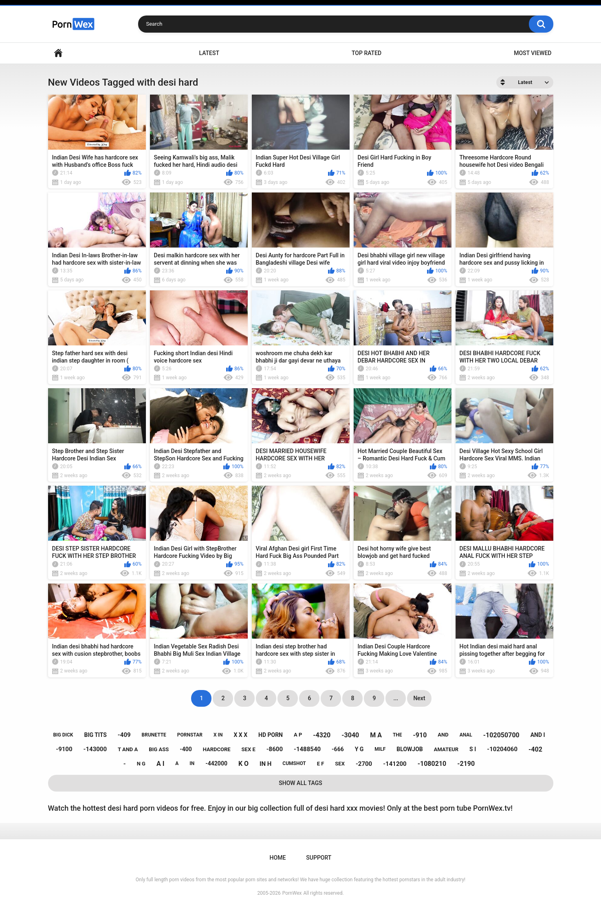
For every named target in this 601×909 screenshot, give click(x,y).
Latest (209, 53)
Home (58, 53)
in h (265, 763)
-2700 (364, 763)
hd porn (270, 735)
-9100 (64, 749)
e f (320, 764)
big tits (95, 735)
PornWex (292, 893)
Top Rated (366, 53)
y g (359, 749)
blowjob (409, 749)
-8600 (274, 749)
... (396, 698)
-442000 (216, 763)
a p (298, 735)
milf (379, 749)
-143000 (95, 749)
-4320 (321, 735)
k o (243, 763)
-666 (338, 749)
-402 (535, 749)
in (191, 763)
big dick (63, 735)
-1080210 (432, 763)
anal (466, 735)
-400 (186, 749)
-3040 (350, 735)
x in (218, 735)
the (397, 735)
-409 (124, 735)
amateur (446, 749)
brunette (154, 735)
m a (376, 735)
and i (538, 735)
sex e (248, 749)
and (443, 735)
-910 (420, 735)
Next (419, 698)
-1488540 (307, 749)
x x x (240, 735)
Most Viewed (532, 53)
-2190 (466, 763)
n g (141, 764)
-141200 (395, 763)
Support (318, 857)
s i (472, 749)
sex (340, 764)
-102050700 (501, 735)
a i (160, 763)
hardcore (217, 749)
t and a (128, 749)
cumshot (294, 763)
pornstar (190, 735)
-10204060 (502, 749)
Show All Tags (300, 783)
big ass (159, 749)
